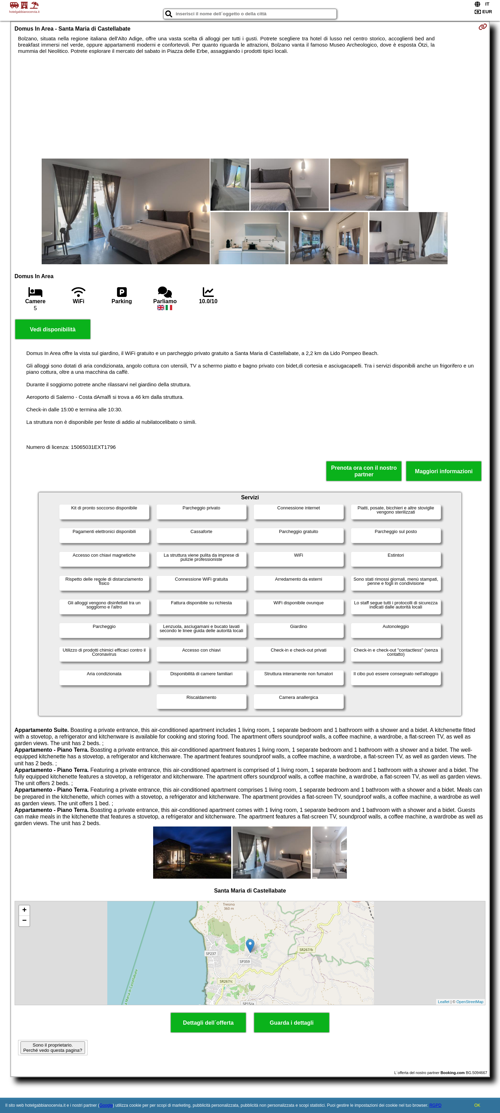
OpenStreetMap (470, 1002)
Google (106, 1105)
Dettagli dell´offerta (208, 1023)
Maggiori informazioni (444, 471)
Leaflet (443, 1002)
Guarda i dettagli (292, 1023)
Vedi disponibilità (53, 329)
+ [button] (24, 910)
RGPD (436, 1105)
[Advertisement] (250, 106)
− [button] (24, 921)
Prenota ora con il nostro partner (364, 471)
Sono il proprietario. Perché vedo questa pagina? (52, 1047)
